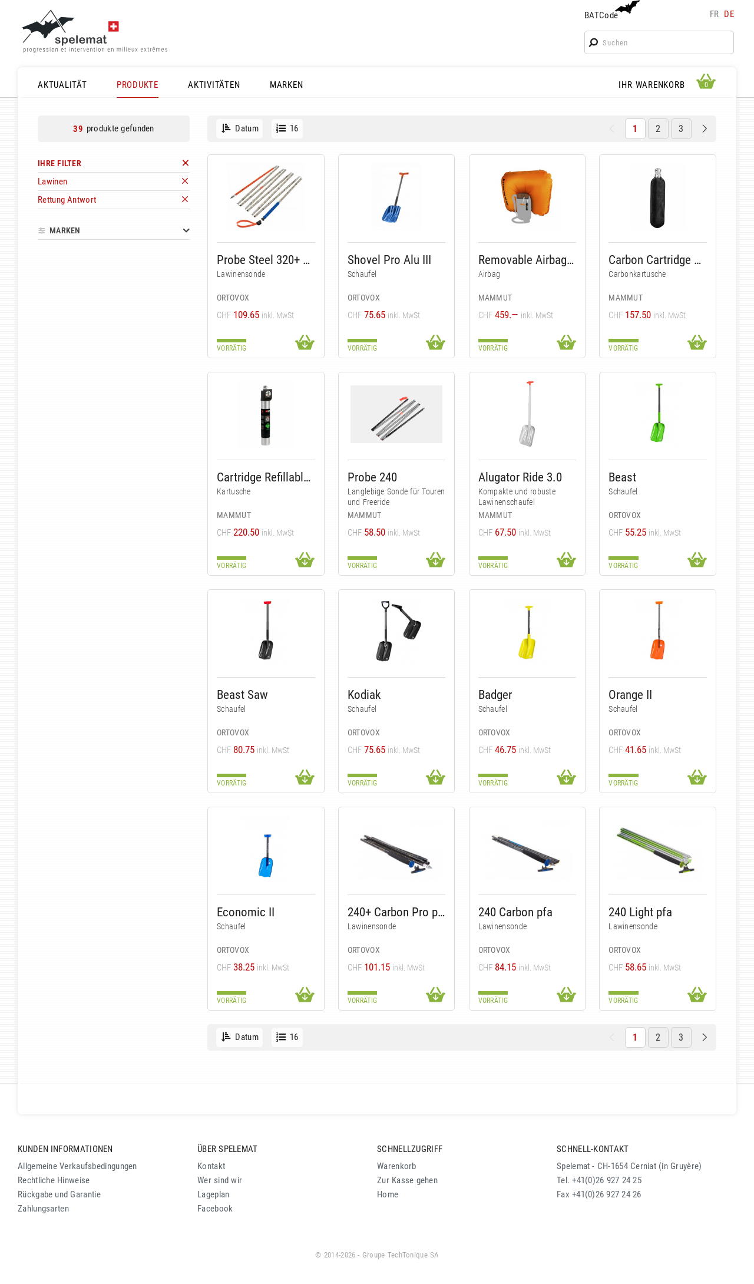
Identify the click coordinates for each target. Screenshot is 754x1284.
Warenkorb (396, 1166)
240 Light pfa (640, 912)
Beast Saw (242, 694)
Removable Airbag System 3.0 (527, 259)
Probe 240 (372, 477)
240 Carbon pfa (515, 912)
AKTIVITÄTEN (214, 85)
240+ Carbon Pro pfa (397, 912)
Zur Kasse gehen (407, 1180)
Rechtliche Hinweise (54, 1180)
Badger (495, 694)
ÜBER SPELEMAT (227, 1149)
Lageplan (213, 1194)
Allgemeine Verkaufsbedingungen (77, 1166)
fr (714, 14)
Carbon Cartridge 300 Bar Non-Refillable (658, 259)
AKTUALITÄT (62, 85)
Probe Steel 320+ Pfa (266, 259)
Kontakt (211, 1166)
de (729, 14)
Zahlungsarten (43, 1208)
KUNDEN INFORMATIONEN (65, 1149)
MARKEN (286, 85)
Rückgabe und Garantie (59, 1194)
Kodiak (364, 694)
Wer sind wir (219, 1180)
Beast (622, 477)
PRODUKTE (137, 85)
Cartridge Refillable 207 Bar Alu (266, 477)
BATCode (610, 10)
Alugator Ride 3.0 (520, 477)
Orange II (630, 694)
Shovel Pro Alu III (389, 259)
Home (387, 1194)
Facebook (215, 1208)
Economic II (246, 912)
